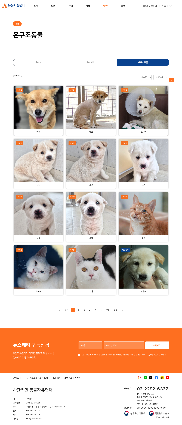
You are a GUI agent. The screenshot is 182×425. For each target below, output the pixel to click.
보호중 (19, 88)
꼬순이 (143, 288)
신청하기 (157, 342)
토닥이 (143, 129)
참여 (70, 5)
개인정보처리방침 (72, 375)
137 (107, 308)
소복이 (38, 288)
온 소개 (39, 62)
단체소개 (17, 375)
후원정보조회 (148, 6)
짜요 (91, 129)
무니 (91, 288)
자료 (88, 5)
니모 (38, 235)
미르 (143, 235)
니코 (91, 182)
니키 (143, 182)
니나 (38, 182)
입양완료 (125, 247)
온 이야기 (91, 62)
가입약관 (56, 375)
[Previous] (115, 307)
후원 (123, 5)
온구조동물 (143, 62)
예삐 (38, 129)
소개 (36, 5)
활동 (53, 5)
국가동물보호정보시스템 (36, 375)
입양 (105, 5)
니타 (91, 235)
